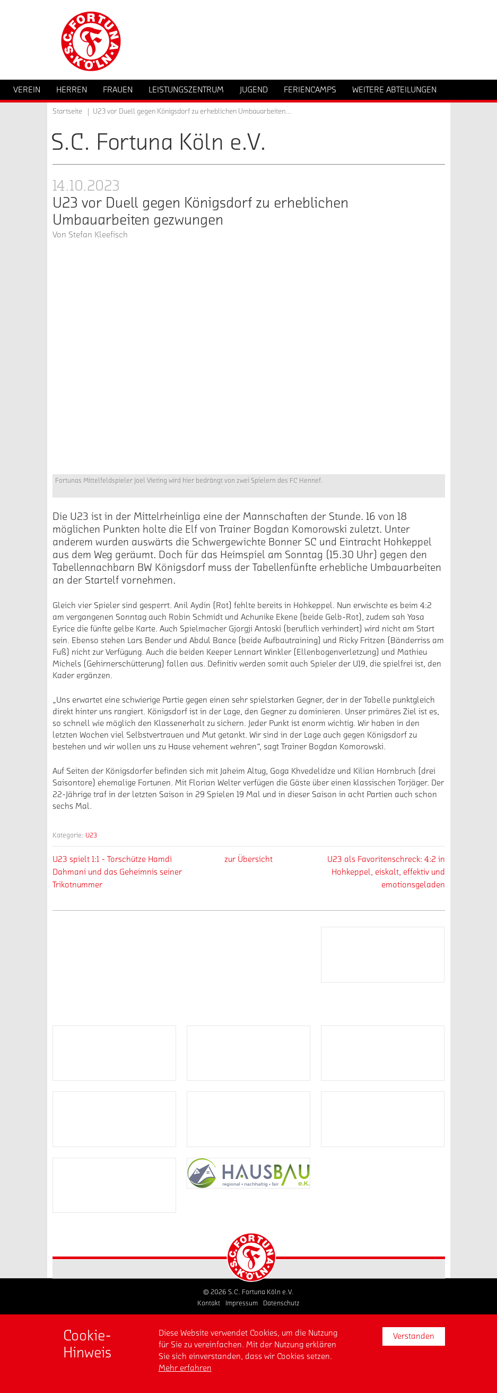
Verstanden (413, 1336)
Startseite (67, 111)
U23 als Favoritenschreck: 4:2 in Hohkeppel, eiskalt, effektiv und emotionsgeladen (386, 872)
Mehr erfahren (185, 1368)
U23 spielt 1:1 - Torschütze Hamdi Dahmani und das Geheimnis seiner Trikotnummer (117, 872)
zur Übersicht (248, 859)
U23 (91, 835)
